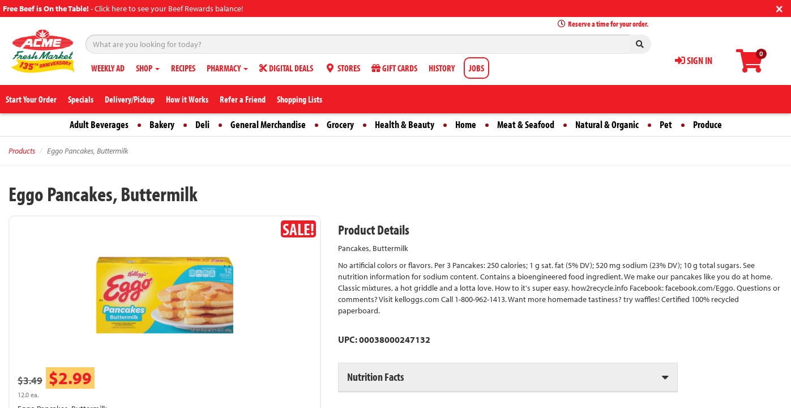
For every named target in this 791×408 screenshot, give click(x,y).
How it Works (187, 99)
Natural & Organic (607, 124)
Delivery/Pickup (130, 99)
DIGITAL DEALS (286, 68)
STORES (342, 68)
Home (465, 124)
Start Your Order (31, 99)
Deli (202, 124)
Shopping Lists (299, 99)
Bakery (161, 124)
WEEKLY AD (108, 68)
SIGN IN (693, 60)
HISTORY (442, 68)
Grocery (340, 124)
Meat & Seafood (525, 124)
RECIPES (183, 68)
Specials (80, 99)
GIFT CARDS (394, 68)
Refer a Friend (243, 99)
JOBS (476, 68)
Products (21, 151)
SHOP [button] (148, 68)
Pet (666, 124)
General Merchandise (268, 124)
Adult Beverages (99, 124)
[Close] (779, 8)
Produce (707, 124)
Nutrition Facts (375, 376)
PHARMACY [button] (227, 68)
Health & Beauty (404, 124)
